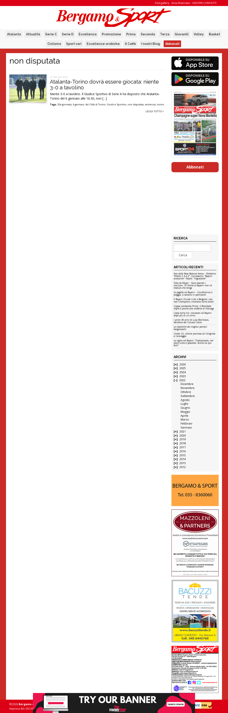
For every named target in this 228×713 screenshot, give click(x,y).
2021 (182, 431)
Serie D (67, 34)
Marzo (185, 419)
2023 (182, 376)
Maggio (185, 412)
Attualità (33, 34)
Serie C (51, 34)
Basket (214, 34)
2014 (182, 459)
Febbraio (186, 423)
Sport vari (73, 44)
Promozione (111, 34)
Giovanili (182, 34)
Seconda (148, 34)
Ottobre (186, 392)
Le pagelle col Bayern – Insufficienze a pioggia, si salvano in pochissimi (193, 293)
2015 (182, 455)
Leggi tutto (155, 111)
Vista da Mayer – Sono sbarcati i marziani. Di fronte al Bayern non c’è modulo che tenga (193, 285)
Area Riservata (180, 3)
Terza (164, 34)
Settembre (188, 396)
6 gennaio (78, 104)
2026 (182, 364)
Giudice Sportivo (116, 104)
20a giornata (64, 104)
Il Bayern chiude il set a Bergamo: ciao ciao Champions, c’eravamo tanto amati (194, 300)
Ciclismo (54, 44)
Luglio (184, 404)
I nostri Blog (150, 44)
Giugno (185, 408)
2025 (182, 368)
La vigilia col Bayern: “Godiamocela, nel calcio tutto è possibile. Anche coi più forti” (193, 343)
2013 (182, 463)
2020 (182, 435)
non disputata (136, 104)
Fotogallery (162, 3)
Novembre (188, 388)
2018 (182, 443)
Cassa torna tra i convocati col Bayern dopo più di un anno (193, 314)
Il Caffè (130, 44)
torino (160, 104)
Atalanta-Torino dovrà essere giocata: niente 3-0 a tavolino (104, 84)
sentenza (150, 104)
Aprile (184, 416)
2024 (182, 372)
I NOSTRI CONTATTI (204, 3)
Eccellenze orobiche (103, 44)
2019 (182, 439)
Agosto (185, 400)
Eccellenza (88, 34)
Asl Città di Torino (96, 104)
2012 (182, 467)
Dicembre (187, 384)
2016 (182, 451)
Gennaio (186, 427)
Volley (199, 34)
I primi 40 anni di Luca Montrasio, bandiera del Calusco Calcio (191, 321)
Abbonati (172, 44)
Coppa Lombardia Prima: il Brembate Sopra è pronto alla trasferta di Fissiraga (194, 307)
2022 (182, 380)
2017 (182, 447)
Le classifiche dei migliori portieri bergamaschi (190, 328)
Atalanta (14, 34)
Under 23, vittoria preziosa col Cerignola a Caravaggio (194, 335)
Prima (131, 34)
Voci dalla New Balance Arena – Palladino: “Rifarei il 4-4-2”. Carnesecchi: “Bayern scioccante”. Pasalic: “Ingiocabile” (195, 276)
